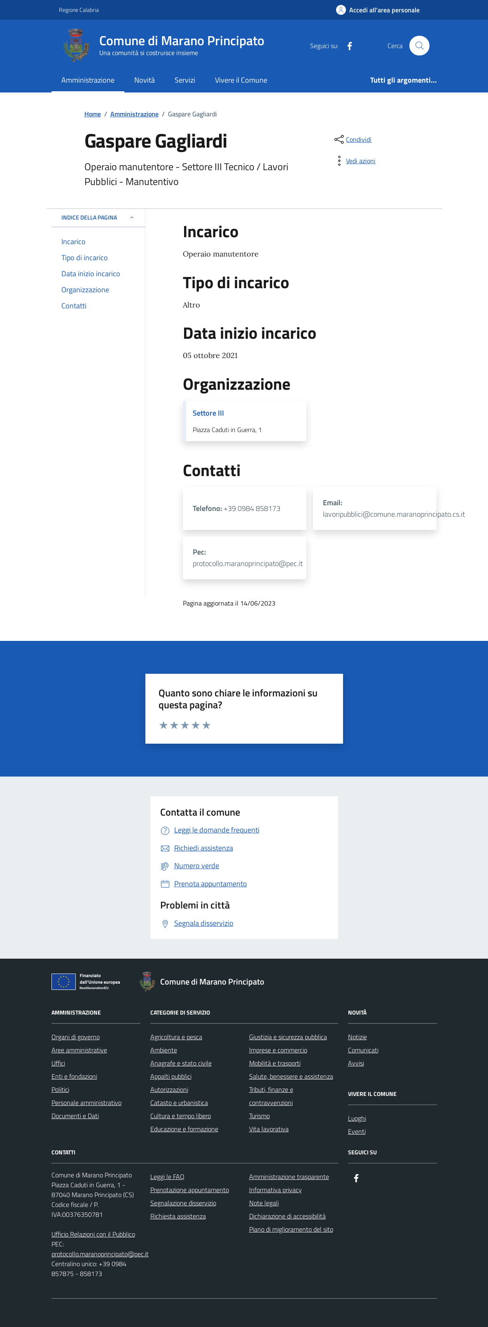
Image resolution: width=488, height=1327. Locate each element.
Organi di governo (75, 1037)
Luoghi (357, 1118)
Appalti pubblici (170, 1076)
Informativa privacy (275, 1190)
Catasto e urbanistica (179, 1102)
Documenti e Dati (75, 1116)
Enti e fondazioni (74, 1076)
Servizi (185, 80)
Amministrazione (87, 80)
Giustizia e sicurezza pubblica (288, 1037)
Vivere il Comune (241, 80)
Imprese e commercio (278, 1050)
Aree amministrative (79, 1050)
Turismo (259, 1116)
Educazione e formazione (184, 1129)
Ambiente (163, 1050)
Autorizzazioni (169, 1089)
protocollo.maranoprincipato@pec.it (100, 1254)
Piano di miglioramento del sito (291, 1229)
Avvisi (356, 1063)
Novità (144, 80)
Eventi (357, 1131)
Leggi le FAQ (167, 1176)
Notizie (357, 1037)
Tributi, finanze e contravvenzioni (271, 1095)
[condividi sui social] (352, 139)
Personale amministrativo (86, 1102)
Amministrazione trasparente (289, 1176)
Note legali (264, 1203)
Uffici (58, 1063)
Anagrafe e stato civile (181, 1063)
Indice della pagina (98, 217)
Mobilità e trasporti (275, 1063)
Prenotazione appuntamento (189, 1190)
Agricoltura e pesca (176, 1037)
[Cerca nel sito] (419, 45)
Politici (60, 1089)
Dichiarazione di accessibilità (287, 1216)
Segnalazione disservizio (183, 1203)
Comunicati (363, 1050)
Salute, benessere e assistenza (291, 1076)
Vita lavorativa (269, 1129)
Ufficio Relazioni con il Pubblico (93, 1234)
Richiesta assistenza (178, 1216)
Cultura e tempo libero (180, 1116)
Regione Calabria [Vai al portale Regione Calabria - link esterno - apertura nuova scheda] (79, 9)
